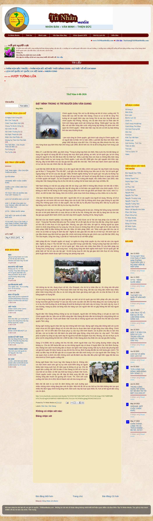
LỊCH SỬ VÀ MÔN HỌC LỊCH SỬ (17, 199)
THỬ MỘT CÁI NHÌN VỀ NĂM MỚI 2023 (137, 297)
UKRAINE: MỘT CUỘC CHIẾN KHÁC (136, 408)
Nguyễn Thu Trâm (131, 195)
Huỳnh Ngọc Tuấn (131, 181)
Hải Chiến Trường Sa (12, 132)
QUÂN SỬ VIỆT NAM (15, 337)
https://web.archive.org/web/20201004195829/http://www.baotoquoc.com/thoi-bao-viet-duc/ (18, 298)
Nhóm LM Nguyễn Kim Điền (135, 209)
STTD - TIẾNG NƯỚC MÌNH (15, 211)
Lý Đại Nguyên (130, 190)
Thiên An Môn (130, 146)
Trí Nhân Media (13, 35)
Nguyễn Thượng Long (133, 198)
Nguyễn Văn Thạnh (132, 207)
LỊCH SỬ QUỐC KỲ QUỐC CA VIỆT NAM (24, 71)
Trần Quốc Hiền (131, 220)
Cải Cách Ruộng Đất (132, 129)
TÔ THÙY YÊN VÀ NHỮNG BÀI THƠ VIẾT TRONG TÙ (16, 194)
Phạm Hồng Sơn (131, 215)
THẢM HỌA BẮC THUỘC (17, 68)
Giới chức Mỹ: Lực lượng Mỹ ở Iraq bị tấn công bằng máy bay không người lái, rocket (18, 320)
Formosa (128, 135)
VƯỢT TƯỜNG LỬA (23, 76)
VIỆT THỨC (12, 307)
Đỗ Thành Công (131, 229)
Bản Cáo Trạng (10, 120)
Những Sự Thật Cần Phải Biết (15, 140)
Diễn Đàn (114, 35)
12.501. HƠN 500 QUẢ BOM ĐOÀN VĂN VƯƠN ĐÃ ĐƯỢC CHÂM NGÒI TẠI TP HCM (18, 363)
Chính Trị (128, 120)
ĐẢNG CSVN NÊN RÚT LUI (17, 331)
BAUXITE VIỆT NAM (15, 267)
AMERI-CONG (50, 71)
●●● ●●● (7, 76)
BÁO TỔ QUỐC (13, 294)
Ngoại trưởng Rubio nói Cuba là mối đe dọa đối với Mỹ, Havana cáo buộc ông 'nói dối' (18, 259)
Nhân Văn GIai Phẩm (12, 137)
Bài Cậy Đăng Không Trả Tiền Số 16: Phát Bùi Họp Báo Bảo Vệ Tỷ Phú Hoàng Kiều (18, 341)
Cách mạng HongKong (133, 123)
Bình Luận (42, 35)
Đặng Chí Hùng (130, 223)
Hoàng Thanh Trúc (131, 178)
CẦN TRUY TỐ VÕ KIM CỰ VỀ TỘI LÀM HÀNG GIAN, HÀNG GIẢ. (137, 316)
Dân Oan (44, 406)
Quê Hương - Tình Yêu (133, 143)
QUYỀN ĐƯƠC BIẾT (15, 284)
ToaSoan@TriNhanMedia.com (136, 40)
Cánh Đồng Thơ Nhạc (133, 126)
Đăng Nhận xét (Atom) (50, 501)
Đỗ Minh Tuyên (130, 226)
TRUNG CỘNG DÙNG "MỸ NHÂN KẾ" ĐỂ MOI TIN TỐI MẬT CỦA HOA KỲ (138, 390)
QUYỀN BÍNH (10, 176)
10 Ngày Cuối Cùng (12, 117)
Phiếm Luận (129, 140)
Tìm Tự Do (9, 152)
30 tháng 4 (129, 109)
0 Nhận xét (134, 271)
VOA (10, 317)
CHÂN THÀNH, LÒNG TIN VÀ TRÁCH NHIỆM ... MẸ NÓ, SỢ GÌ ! (137, 427)
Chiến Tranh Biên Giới (13, 123)
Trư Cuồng (9, 149)
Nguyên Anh (129, 192)
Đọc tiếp (60, 57)
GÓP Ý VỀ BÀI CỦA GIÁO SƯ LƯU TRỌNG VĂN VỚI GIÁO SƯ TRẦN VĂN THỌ (16, 205)
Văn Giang (52, 406)
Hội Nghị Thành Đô (12, 134)
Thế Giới (128, 149)
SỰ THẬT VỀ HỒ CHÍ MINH (84, 68)
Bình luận (128, 115)
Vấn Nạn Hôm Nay (60, 35)
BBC (10, 255)
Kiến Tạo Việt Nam (131, 137)
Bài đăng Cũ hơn (110, 496)
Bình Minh (128, 176)
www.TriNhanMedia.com (103, 40)
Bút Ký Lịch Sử (99, 35)
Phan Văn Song (130, 212)
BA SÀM (11, 359)
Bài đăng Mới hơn (44, 496)
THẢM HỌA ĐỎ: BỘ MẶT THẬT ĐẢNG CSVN (50, 68)
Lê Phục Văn (129, 187)
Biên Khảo (129, 112)
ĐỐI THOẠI (12, 329)
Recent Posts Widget (142, 440)
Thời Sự (29, 35)
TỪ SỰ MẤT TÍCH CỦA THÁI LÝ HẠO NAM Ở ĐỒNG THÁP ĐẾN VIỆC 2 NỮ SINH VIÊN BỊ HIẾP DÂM (16, 224)
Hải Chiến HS (10, 129)
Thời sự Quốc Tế (131, 151)
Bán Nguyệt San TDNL (133, 173)
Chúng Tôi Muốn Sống (13, 126)
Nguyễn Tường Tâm (132, 204)
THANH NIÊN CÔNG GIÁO (18, 349)
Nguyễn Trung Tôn (131, 201)
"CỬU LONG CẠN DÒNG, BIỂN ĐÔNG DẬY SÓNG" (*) (138, 371)
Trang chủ (78, 496)
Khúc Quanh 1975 (80, 35)
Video (127, 154)
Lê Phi (127, 184)
